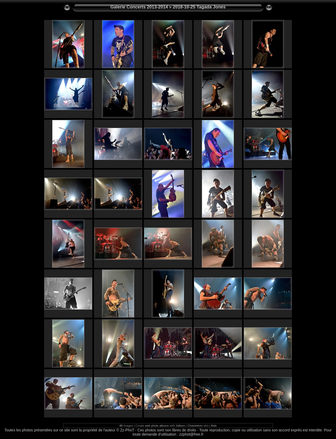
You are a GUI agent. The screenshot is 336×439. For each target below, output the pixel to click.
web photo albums (157, 425)
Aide (214, 425)
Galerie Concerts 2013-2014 (139, 6)
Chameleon (195, 425)
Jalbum (180, 425)
